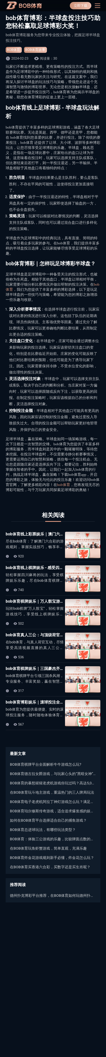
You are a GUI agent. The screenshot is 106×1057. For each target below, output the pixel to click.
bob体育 (63, 485)
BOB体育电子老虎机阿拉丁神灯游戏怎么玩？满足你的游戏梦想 (53, 802)
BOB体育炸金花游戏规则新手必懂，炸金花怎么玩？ (52, 858)
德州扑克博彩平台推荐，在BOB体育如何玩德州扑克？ (53, 895)
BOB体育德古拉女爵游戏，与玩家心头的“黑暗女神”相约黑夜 (53, 774)
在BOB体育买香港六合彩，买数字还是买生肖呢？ (50, 867)
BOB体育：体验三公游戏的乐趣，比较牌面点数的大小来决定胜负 (53, 839)
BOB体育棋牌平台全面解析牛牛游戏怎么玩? (45, 764)
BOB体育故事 (35, 50)
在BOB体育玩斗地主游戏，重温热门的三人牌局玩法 (52, 792)
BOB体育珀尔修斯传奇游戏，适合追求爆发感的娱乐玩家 (53, 811)
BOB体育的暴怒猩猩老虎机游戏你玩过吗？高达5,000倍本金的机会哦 (53, 783)
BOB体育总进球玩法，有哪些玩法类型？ (43, 830)
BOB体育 (13, 50)
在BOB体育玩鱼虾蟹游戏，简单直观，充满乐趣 (48, 848)
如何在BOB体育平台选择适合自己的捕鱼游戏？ (48, 820)
